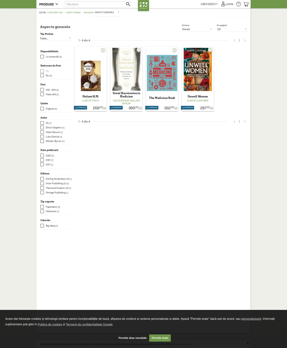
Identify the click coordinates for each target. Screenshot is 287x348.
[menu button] (49, 4)
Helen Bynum (121, 100)
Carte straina (73, 12)
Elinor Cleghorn (197, 100)
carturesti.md (55, 12)
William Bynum (131, 102)
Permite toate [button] (160, 337)
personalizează (251, 318)
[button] (97, 4)
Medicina (88, 12)
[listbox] (107, 12)
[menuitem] (209, 4)
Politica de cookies (50, 324)
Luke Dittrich (90, 100)
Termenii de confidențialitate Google (89, 324)
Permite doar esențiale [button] (133, 337)
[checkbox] (57, 57)
